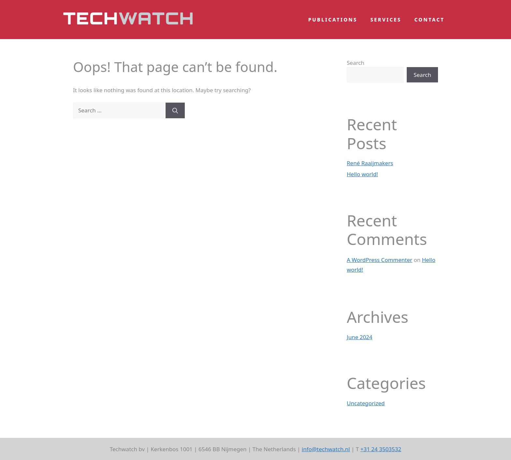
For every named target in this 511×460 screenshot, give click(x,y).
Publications (333, 19)
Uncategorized (366, 403)
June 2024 (359, 337)
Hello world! (362, 174)
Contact (430, 19)
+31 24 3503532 (381, 449)
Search (355, 62)
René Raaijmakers (370, 163)
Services (385, 19)
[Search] (175, 110)
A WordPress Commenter (379, 260)
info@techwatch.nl (326, 449)
